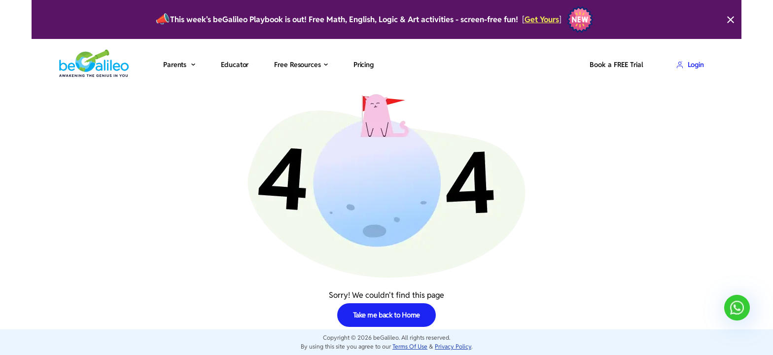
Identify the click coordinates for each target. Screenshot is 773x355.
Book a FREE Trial (616, 64)
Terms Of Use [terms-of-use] (409, 346)
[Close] (730, 20)
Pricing (363, 64)
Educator (234, 64)
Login (690, 64)
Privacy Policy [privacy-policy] (453, 346)
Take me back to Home (387, 315)
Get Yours (542, 19)
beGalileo (386, 337)
